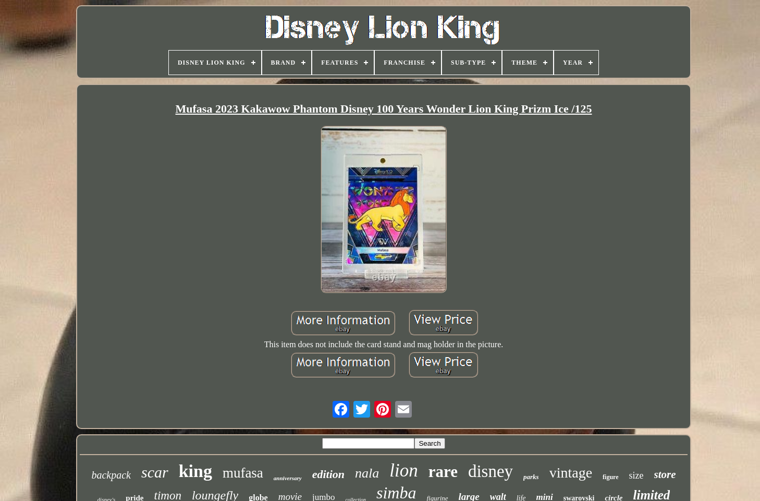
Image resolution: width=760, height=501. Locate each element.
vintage (570, 473)
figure (610, 477)
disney (490, 471)
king (195, 471)
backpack (111, 475)
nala (367, 473)
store (665, 474)
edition (328, 474)
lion (403, 470)
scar (154, 472)
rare (443, 471)
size (636, 475)
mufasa (243, 473)
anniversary (288, 478)
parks (531, 477)
